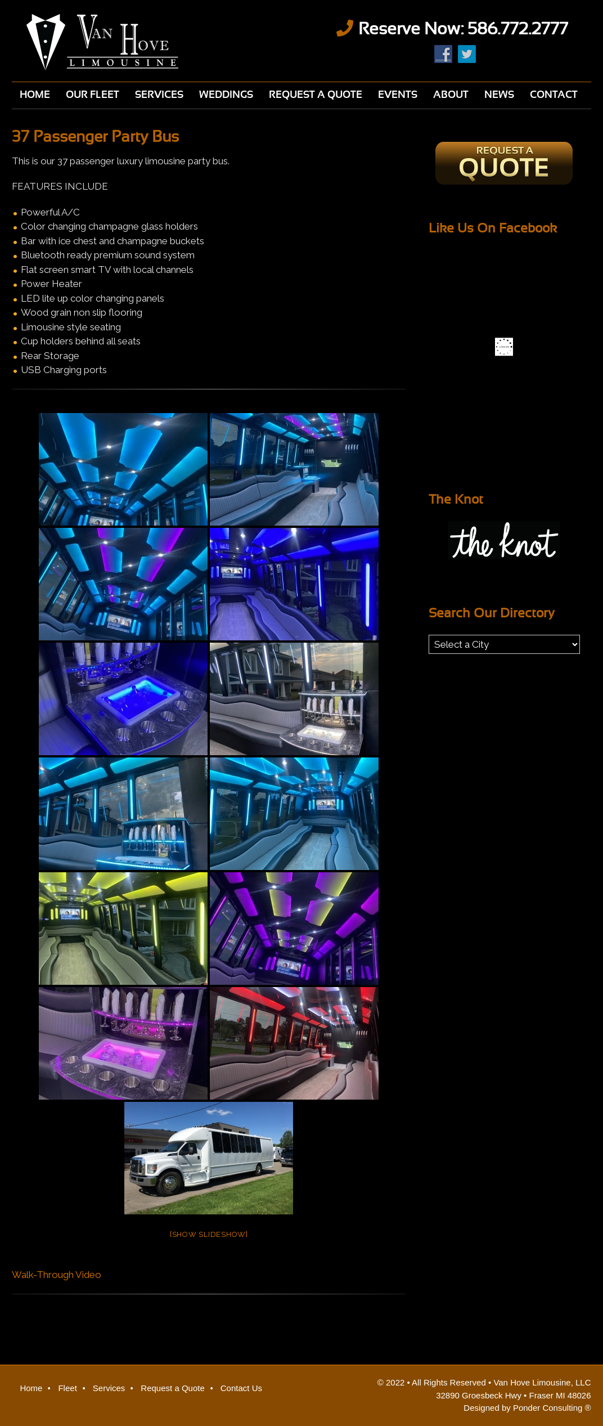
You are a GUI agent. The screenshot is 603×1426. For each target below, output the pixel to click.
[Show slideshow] (209, 1234)
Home (31, 1388)
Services (109, 1388)
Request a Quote (172, 1388)
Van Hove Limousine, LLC (542, 1382)
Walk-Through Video (56, 1274)
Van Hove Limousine (151, 42)
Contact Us (241, 1388)
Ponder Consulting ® (552, 1407)
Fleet (67, 1388)
